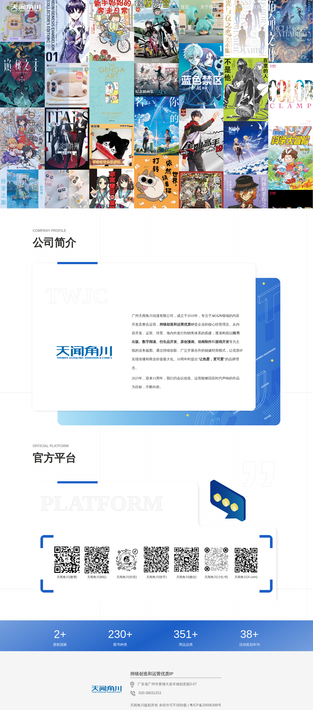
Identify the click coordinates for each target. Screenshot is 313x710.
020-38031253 (150, 693)
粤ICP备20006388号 (205, 705)
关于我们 (209, 7)
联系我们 (261, 7)
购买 (232, 7)
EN (300, 9)
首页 (185, 7)
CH (294, 5)
